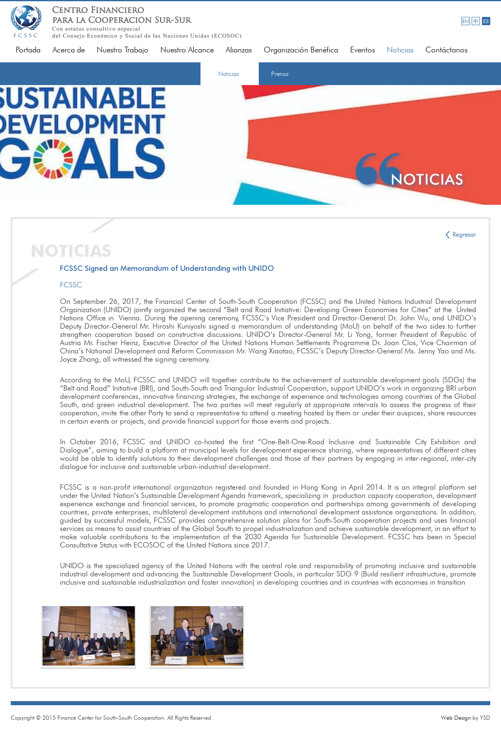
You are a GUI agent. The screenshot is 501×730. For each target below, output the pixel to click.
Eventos (362, 49)
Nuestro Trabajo (122, 49)
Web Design (456, 717)
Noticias (400, 49)
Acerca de (68, 49)
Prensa (280, 74)
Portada (28, 49)
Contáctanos (446, 49)
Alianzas (239, 49)
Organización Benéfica (301, 49)
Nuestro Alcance (187, 49)
